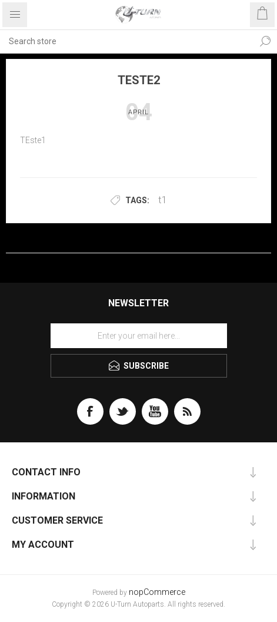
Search (265, 41)
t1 (162, 200)
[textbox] (126, 41)
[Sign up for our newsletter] (139, 335)
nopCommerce (157, 592)
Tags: (137, 200)
